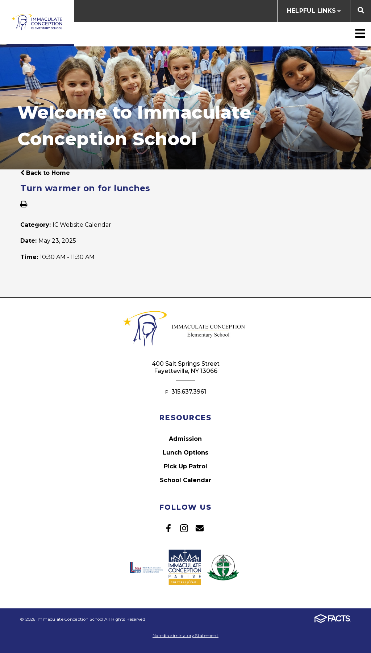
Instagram (184, 528)
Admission (185, 438)
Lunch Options (185, 452)
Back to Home (45, 172)
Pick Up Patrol (185, 466)
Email (199, 528)
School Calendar (185, 480)
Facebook (168, 528)
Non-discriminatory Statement (185, 635)
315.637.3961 (188, 391)
